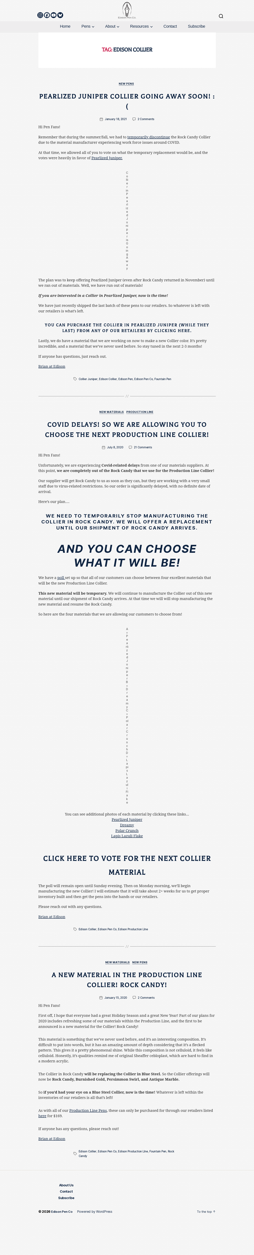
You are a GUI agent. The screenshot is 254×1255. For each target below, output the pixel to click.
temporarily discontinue (148, 158)
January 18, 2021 (115, 140)
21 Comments (143, 479)
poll (61, 609)
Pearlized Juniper (127, 851)
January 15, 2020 (115, 1031)
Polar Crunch (127, 862)
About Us (66, 1218)
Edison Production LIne (135, 962)
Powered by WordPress (96, 1245)
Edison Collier (109, 400)
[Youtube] (54, 35)
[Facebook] (47, 35)
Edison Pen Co (146, 400)
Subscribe (196, 46)
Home (65, 46)
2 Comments (146, 140)
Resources (139, 46)
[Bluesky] (60, 35)
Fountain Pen (166, 400)
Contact (170, 46)
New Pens (127, 104)
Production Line (141, 433)
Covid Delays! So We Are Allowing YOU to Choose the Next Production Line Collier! (127, 455)
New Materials (111, 433)
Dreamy (127, 856)
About (110, 46)
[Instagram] (40, 35)
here (42, 1149)
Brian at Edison (51, 387)
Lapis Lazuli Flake (127, 867)
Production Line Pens (88, 1144)
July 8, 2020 (114, 479)
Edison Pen (127, 400)
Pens (85, 46)
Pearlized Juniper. (106, 179)
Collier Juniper (88, 400)
